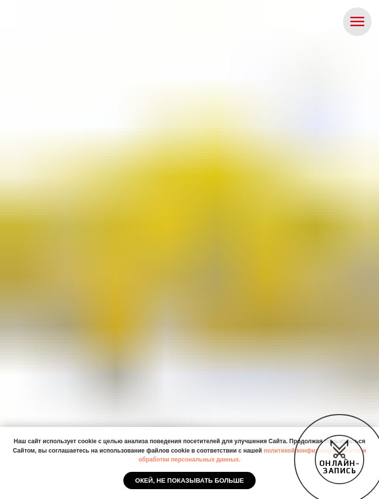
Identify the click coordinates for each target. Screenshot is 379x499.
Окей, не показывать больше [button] (189, 480)
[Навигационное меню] (357, 22)
